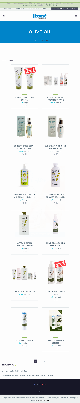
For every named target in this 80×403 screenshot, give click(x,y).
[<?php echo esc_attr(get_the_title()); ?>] (25, 103)
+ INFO (46, 400)
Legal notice (40, 390)
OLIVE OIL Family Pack (24, 290)
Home (4, 59)
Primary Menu (76, 14)
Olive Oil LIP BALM (24, 338)
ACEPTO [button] (41, 400)
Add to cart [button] (23, 103)
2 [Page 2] (40, 359)
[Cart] (4, 14)
